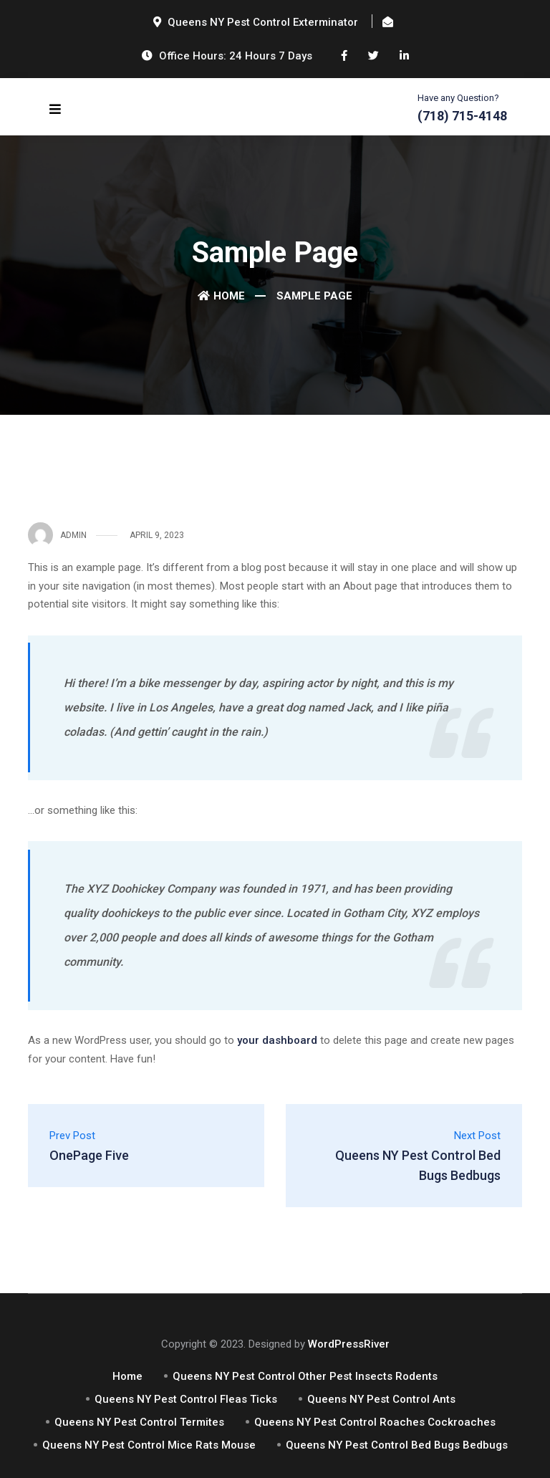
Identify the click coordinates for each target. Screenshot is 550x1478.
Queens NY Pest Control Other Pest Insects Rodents (305, 1376)
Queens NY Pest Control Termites (139, 1422)
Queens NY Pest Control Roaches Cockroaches (375, 1422)
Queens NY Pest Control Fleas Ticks (186, 1399)
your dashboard (277, 1040)
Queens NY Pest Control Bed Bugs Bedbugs (397, 1445)
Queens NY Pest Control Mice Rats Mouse (149, 1445)
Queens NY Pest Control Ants (381, 1399)
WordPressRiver (349, 1344)
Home (221, 295)
